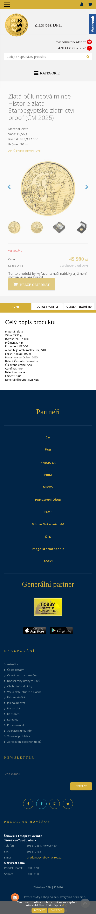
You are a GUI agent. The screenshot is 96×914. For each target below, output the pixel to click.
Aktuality (12, 664)
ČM (48, 438)
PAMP (48, 512)
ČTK (48, 536)
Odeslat (81, 786)
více (64, 905)
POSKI (48, 561)
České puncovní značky (22, 675)
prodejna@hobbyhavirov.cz (44, 857)
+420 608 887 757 (71, 47)
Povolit (39, 910)
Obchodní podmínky (19, 686)
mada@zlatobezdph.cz (71, 42)
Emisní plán (14, 708)
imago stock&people (48, 549)
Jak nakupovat (16, 702)
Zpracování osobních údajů (24, 741)
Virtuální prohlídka (18, 736)
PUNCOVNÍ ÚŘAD (48, 499)
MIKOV (48, 487)
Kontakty (12, 719)
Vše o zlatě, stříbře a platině (24, 692)
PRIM (48, 475)
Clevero (21, 897)
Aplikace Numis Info (19, 730)
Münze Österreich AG (48, 524)
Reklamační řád (17, 697)
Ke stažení (13, 714)
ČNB (48, 450)
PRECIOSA (48, 462)
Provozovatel (15, 725)
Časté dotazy (15, 669)
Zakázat (56, 910)
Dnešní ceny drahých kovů (23, 680)
